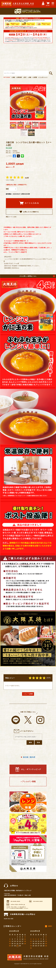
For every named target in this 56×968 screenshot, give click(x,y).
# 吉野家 (35, 77)
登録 (38, 742)
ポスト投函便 (16, 152)
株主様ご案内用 (28, 757)
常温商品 (15, 150)
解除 (30, 742)
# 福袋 (13, 77)
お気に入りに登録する (29, 212)
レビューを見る (10, 180)
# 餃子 (25, 77)
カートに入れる (29, 203)
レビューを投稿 (28, 694)
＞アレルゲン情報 (28, 781)
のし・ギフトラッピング (28, 769)
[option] (28, 102)
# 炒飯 (29, 77)
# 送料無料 (19, 77)
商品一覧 (8, 150)
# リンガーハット (43, 77)
